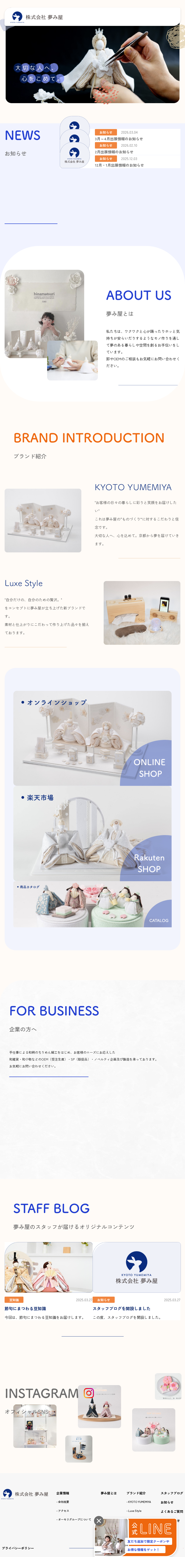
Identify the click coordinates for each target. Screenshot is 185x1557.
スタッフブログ (172, 1423)
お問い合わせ (170, 1450)
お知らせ (167, 1432)
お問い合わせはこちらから (49, 986)
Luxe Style (134, 1440)
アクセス (63, 1440)
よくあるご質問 (172, 1441)
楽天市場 (169, 1480)
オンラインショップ (129, 1480)
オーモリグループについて (74, 1449)
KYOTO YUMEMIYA (139, 1431)
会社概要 (63, 1431)
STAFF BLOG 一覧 (92, 1259)
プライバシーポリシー (18, 1481)
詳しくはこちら (149, 392)
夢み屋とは (109, 1423)
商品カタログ (136, 1449)
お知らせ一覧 (31, 217)
